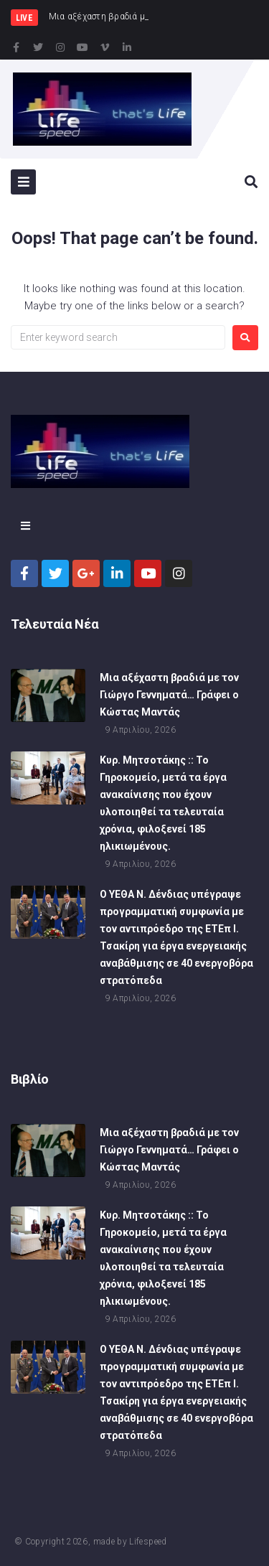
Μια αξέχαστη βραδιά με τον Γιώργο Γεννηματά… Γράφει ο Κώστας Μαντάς (169, 698)
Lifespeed (147, 1542)
